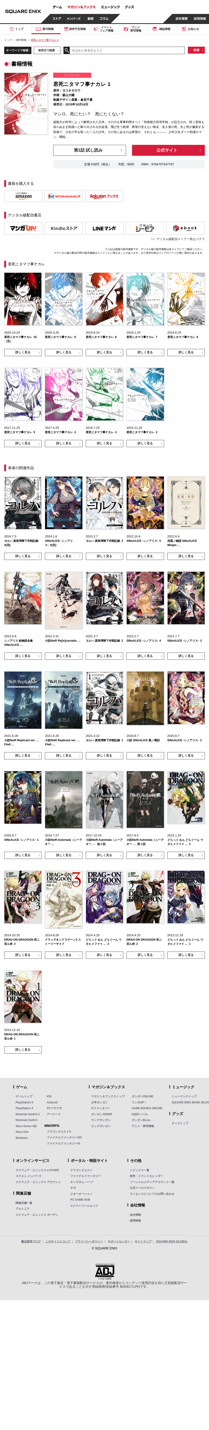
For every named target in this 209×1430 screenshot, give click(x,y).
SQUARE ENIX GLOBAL (172, 1241)
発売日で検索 (46, 50)
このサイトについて (57, 1241)
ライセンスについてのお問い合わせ (152, 1194)
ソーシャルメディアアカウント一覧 (152, 1182)
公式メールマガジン (142, 1188)
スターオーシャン (81, 1194)
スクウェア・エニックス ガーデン (37, 1214)
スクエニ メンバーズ (28, 1176)
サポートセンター (119, 1241)
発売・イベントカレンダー (146, 1176)
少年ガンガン (99, 1102)
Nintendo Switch (26, 1120)
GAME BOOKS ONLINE (147, 1108)
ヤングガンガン (101, 1120)
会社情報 (135, 1214)
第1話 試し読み (88, 150)
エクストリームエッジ (84, 1205)
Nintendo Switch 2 (28, 1114)
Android (52, 1102)
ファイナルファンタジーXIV (64, 1137)
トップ (8, 40)
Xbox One (22, 1132)
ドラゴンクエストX (59, 1131)
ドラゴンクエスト (81, 1170)
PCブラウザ (54, 1108)
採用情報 (135, 1220)
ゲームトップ (24, 1096)
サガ (73, 1188)
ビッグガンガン (101, 1126)
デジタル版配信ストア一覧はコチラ (180, 239)
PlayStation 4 (24, 1108)
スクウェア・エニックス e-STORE (37, 1170)
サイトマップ (143, 1241)
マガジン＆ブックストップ (108, 1096)
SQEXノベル (140, 1114)
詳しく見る (22, 352)
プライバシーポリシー (89, 1241)
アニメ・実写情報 (143, 1126)
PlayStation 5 (24, 1102)
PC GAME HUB (80, 1199)
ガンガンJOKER (101, 1114)
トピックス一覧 (139, 1170)
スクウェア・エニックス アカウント (38, 1182)
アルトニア (23, 1208)
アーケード (54, 1114)
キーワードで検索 (17, 50)
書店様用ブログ (31, 1241)
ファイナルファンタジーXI (63, 1143)
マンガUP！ (139, 1102)
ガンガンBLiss (141, 1120)
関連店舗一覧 (24, 1203)
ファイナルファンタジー (85, 1176)
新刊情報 (21, 40)
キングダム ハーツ (81, 1182)
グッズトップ (180, 1123)
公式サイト (166, 150)
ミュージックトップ (184, 1096)
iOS (49, 1096)
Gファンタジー (100, 1108)
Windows (22, 1138)
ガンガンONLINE (142, 1096)
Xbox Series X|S (26, 1126)
